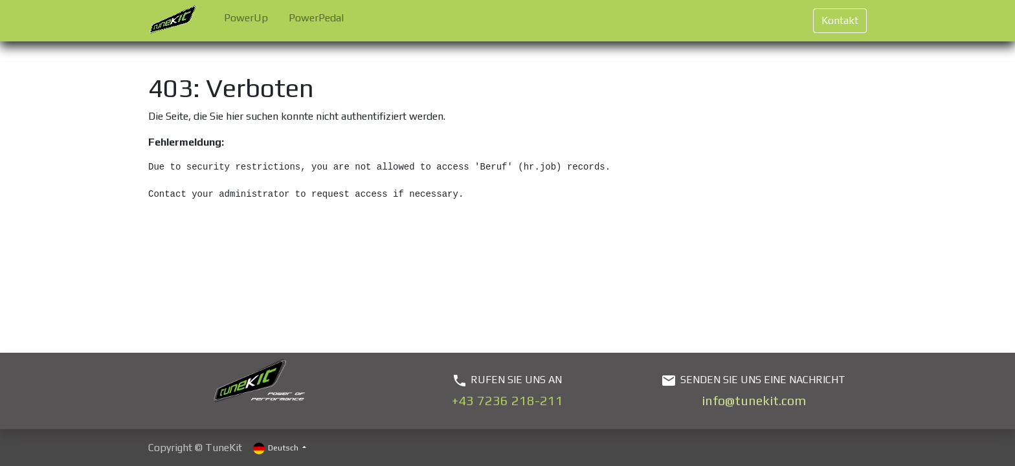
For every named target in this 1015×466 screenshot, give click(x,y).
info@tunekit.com (754, 400)
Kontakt (839, 20)
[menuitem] (246, 20)
